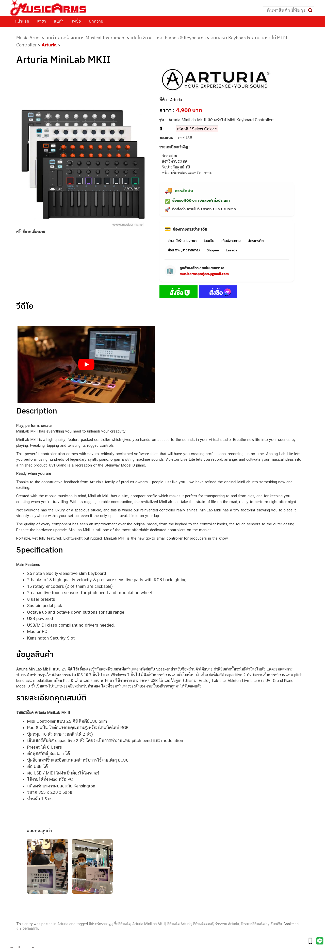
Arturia (49, 45)
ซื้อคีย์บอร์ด (122, 924)
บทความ (96, 21)
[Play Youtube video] (86, 364)
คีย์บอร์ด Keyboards (230, 38)
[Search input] (286, 10)
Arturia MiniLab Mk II (149, 924)
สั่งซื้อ (76, 21)
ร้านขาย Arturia (227, 924)
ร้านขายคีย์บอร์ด (253, 924)
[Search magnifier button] (310, 10)
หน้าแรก (22, 21)
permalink (30, 928)
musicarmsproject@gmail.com (204, 274)
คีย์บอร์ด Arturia (179, 924)
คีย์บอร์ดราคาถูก (100, 924)
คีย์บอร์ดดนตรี (203, 924)
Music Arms (28, 38)
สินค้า (58, 21)
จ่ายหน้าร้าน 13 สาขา (182, 241)
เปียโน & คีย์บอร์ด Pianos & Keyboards (168, 38)
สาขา (41, 21)
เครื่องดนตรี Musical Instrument (93, 38)
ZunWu (276, 924)
